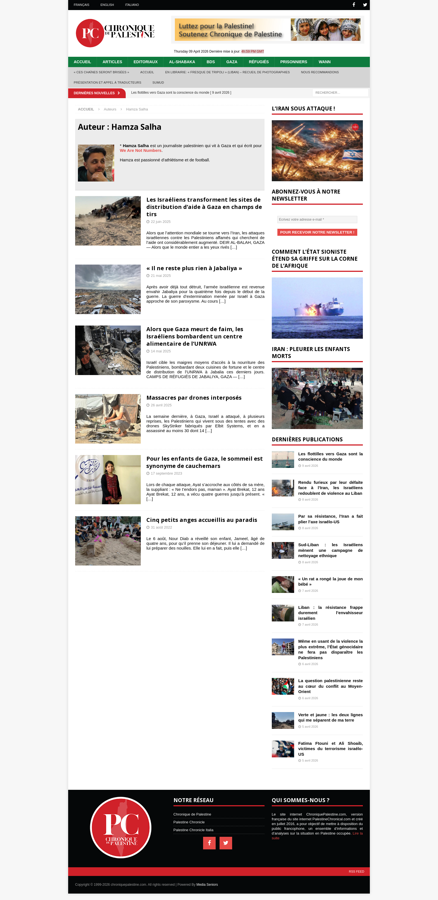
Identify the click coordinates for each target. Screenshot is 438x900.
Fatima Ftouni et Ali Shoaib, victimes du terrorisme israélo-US (330, 748)
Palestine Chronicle (189, 821)
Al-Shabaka (182, 61)
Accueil (82, 61)
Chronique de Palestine (192, 814)
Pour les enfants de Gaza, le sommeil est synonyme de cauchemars (204, 461)
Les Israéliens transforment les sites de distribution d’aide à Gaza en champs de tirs (204, 206)
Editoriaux (146, 61)
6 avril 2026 (310, 663)
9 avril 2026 (310, 465)
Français (81, 4)
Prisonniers (293, 61)
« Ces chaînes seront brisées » (101, 72)
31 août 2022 (161, 527)
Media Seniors (207, 884)
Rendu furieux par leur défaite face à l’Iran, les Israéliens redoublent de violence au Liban (330, 487)
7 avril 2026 (310, 590)
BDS (211, 61)
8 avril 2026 (310, 499)
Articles (112, 61)
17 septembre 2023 (166, 473)
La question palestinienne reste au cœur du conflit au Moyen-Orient (330, 685)
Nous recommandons (320, 72)
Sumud (158, 82)
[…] (233, 246)
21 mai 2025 (161, 275)
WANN (325, 61)
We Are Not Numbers (140, 150)
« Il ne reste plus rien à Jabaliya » (194, 268)
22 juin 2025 (161, 221)
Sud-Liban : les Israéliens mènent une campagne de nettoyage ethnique (330, 549)
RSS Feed (356, 871)
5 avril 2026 (310, 726)
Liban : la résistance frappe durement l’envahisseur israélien (330, 612)
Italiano (132, 4)
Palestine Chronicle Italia (193, 829)
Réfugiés (259, 61)
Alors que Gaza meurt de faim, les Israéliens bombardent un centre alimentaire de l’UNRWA (194, 336)
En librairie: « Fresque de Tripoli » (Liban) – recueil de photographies (227, 72)
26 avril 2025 (161, 405)
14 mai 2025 (161, 351)
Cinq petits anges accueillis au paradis (201, 519)
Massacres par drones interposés (194, 397)
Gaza (231, 61)
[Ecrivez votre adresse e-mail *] (317, 219)
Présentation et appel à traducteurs (107, 82)
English (107, 4)
